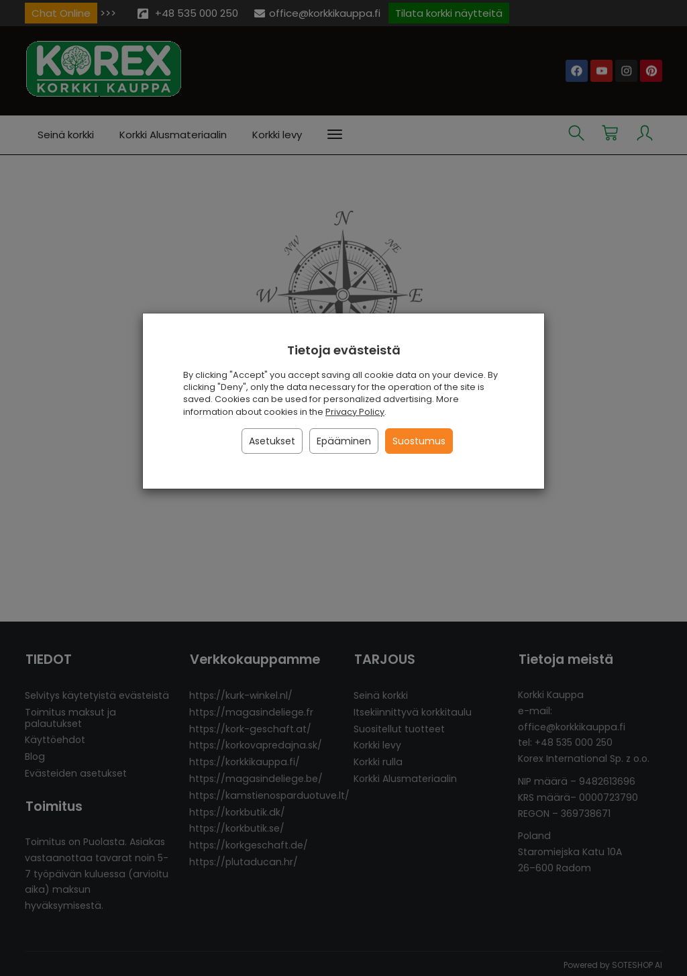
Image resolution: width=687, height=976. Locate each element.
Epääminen (344, 441)
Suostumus (418, 441)
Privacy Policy (354, 412)
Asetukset (272, 441)
